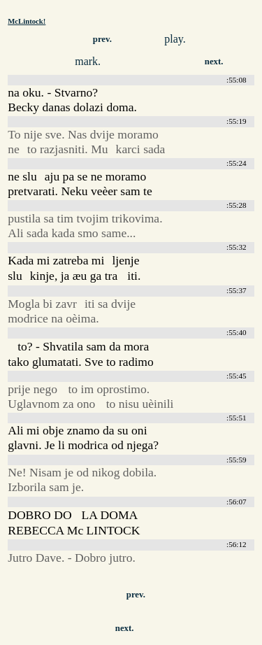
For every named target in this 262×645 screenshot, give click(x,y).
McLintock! (26, 21)
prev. (102, 39)
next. (214, 61)
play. (175, 39)
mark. (88, 61)
